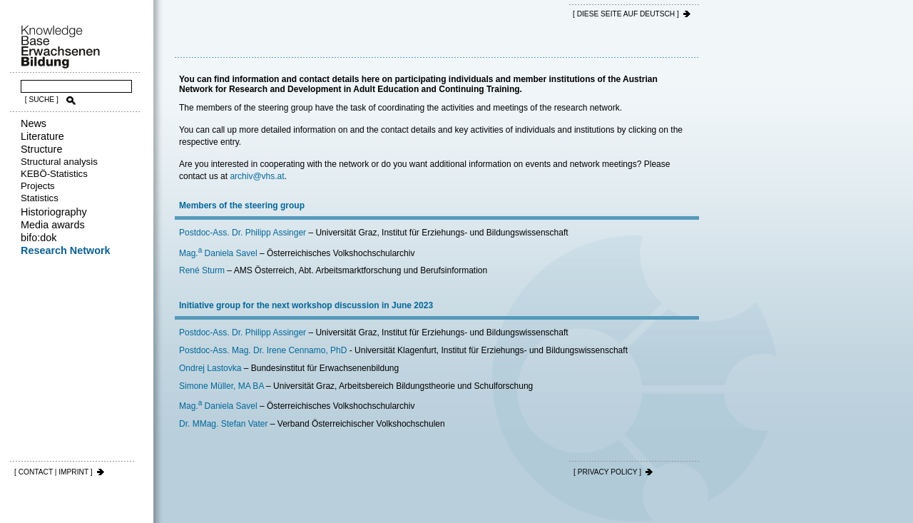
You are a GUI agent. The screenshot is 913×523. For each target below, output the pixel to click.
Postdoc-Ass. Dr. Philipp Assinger (242, 233)
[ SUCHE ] (41, 99)
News (33, 123)
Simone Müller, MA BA (221, 386)
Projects (38, 186)
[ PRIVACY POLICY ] (607, 472)
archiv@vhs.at (257, 176)
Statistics (39, 198)
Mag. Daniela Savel (218, 253)
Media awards (53, 224)
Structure (41, 149)
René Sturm (202, 270)
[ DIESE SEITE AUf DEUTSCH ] (626, 14)
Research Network (66, 250)
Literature (42, 136)
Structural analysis (59, 161)
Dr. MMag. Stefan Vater (223, 424)
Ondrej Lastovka (210, 368)
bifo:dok (38, 237)
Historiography (54, 212)
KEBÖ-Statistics (54, 173)
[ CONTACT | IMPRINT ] (53, 472)
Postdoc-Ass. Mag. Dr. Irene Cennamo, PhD (263, 350)
